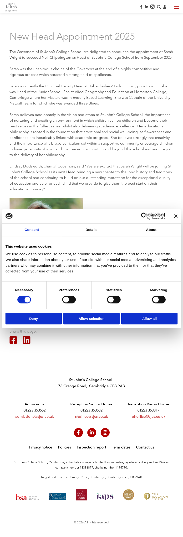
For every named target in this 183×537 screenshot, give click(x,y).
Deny (33, 319)
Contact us (145, 447)
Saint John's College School (11, 7)
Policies (64, 447)
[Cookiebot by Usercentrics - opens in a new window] (144, 215)
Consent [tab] (32, 229)
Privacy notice (40, 447)
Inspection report (91, 447)
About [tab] (151, 229)
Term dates (121, 447)
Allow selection (91, 319)
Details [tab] (91, 229)
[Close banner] (176, 216)
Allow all (149, 319)
